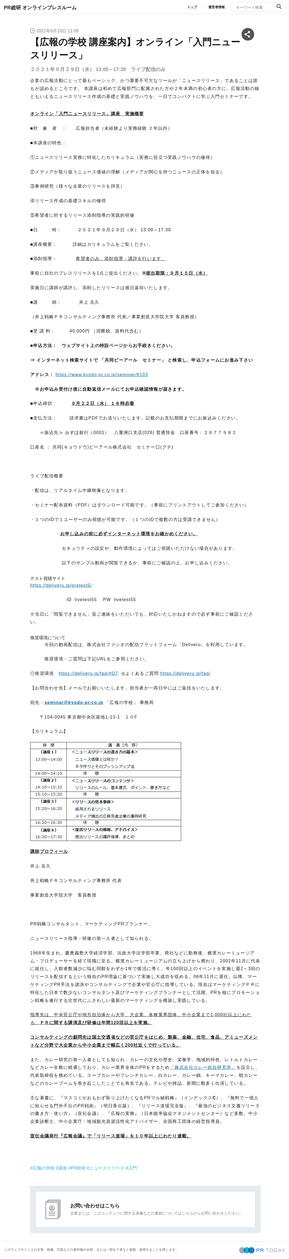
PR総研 (78, 1168)
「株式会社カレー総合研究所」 (203, 1067)
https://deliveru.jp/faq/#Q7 (88, 673)
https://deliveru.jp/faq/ (185, 673)
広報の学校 (44, 1168)
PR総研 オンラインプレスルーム (40, 7)
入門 (132, 1168)
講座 (62, 1168)
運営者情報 (216, 7)
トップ (192, 7)
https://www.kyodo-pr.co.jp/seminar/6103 (101, 374)
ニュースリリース (106, 1168)
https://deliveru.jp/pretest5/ (61, 585)
